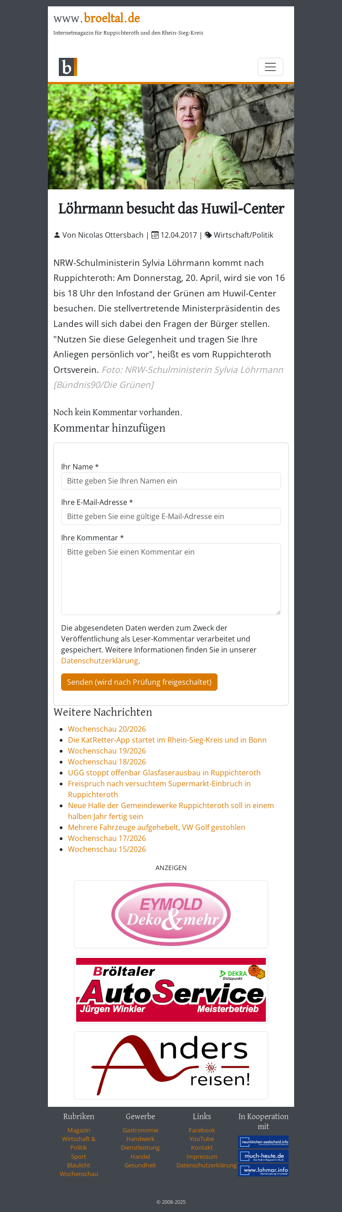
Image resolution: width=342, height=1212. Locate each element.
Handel (140, 1156)
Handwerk (140, 1139)
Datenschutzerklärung (99, 661)
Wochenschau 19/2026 (107, 751)
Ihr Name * (80, 467)
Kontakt (202, 1147)
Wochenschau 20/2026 (107, 729)
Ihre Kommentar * (92, 538)
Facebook (202, 1130)
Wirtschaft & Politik (78, 1143)
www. (96, 19)
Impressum (202, 1156)
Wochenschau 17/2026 (107, 838)
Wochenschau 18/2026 (107, 762)
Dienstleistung (140, 1147)
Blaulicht (78, 1165)
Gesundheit (140, 1165)
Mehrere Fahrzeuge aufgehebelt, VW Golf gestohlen (156, 827)
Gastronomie (140, 1130)
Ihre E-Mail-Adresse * (97, 502)
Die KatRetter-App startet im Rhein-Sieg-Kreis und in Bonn (167, 740)
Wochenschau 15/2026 (107, 849)
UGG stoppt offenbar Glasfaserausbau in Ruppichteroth (164, 773)
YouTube (202, 1139)
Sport (78, 1156)
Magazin (78, 1130)
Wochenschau (79, 1174)
